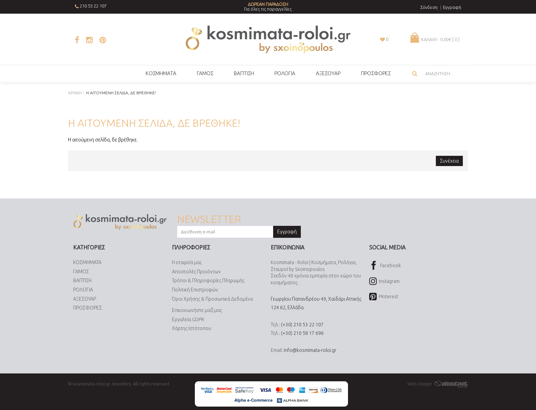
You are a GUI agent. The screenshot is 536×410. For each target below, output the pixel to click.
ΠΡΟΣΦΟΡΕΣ (87, 308)
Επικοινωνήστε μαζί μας (197, 310)
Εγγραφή (287, 231)
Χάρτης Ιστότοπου (191, 328)
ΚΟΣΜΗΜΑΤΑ (87, 262)
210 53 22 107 (93, 5)
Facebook (385, 266)
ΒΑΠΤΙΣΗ (82, 281)
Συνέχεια (449, 161)
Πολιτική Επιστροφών (195, 289)
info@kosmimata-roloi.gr (310, 350)
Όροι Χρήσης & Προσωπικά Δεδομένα (212, 299)
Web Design (437, 383)
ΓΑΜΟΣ (81, 271)
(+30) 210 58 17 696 (302, 333)
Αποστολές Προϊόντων (196, 271)
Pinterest (383, 297)
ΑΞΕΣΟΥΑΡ (84, 299)
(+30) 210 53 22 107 (302, 324)
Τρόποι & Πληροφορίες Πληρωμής (208, 281)
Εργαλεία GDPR (188, 319)
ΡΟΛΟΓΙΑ (83, 289)
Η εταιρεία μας (187, 262)
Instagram (384, 282)
